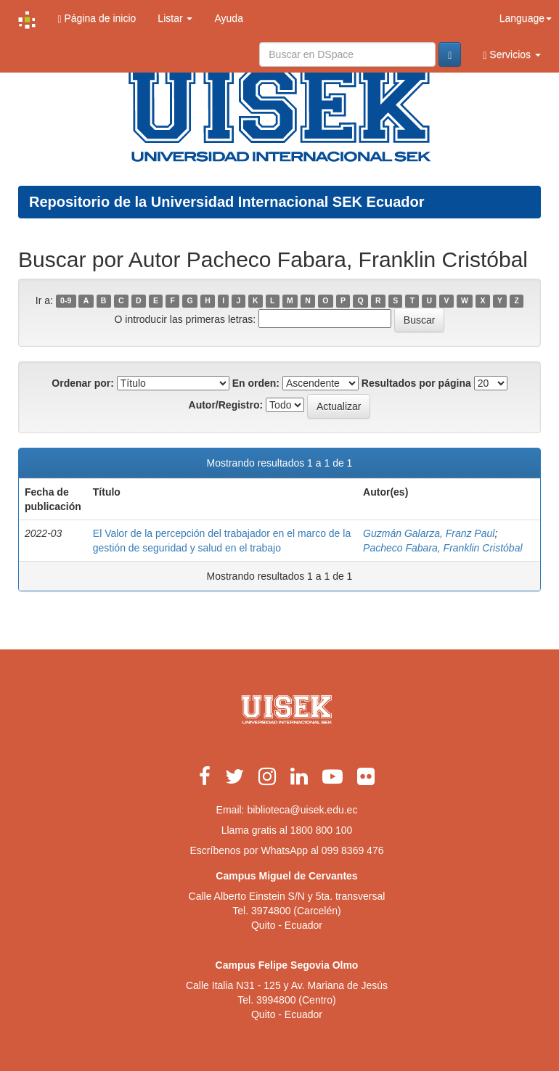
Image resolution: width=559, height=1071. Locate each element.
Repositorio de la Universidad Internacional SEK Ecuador (227, 202)
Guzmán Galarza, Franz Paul (428, 533)
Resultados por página (416, 383)
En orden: (256, 383)
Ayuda (228, 18)
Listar (175, 18)
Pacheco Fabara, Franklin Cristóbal (442, 548)
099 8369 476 (353, 850)
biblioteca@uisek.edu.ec (302, 810)
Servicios (512, 55)
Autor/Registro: (226, 405)
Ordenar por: (83, 383)
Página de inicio (96, 18)
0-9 (65, 301)
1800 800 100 (321, 830)
